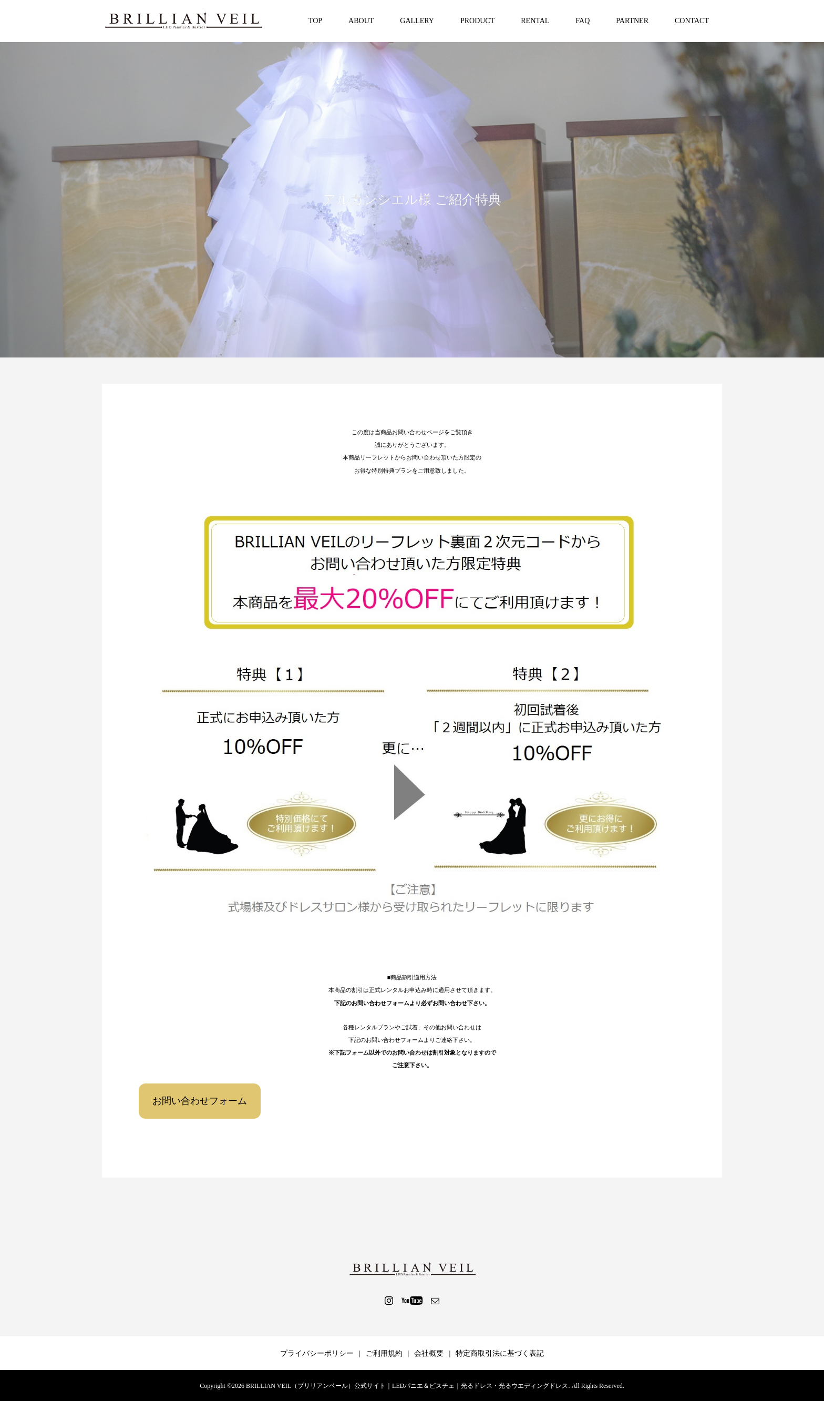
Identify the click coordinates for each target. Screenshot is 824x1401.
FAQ (582, 21)
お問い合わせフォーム (199, 1101)
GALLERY (417, 21)
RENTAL (535, 21)
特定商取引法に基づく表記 (500, 1353)
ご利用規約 (384, 1353)
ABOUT (361, 21)
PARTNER (632, 21)
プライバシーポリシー (317, 1353)
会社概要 (429, 1353)
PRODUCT (477, 21)
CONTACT (692, 21)
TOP (315, 21)
